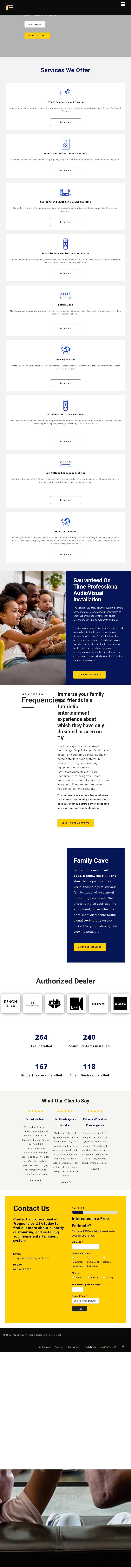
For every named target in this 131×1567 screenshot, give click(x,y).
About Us (59, 1562)
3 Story (109, 1492)
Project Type (79, 1510)
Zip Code (77, 1456)
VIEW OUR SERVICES (90, 1162)
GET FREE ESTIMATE (37, 239)
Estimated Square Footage (87, 1499)
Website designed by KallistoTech (44, 1550)
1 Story (79, 1492)
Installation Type (81, 1468)
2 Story (94, 1492)
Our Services (44, 1562)
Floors (76, 1488)
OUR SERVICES (34, 228)
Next (79, 1523)
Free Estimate (90, 1562)
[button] (65, 337)
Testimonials (73, 1562)
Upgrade (106, 1476)
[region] (65, 529)
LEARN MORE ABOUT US (75, 1038)
